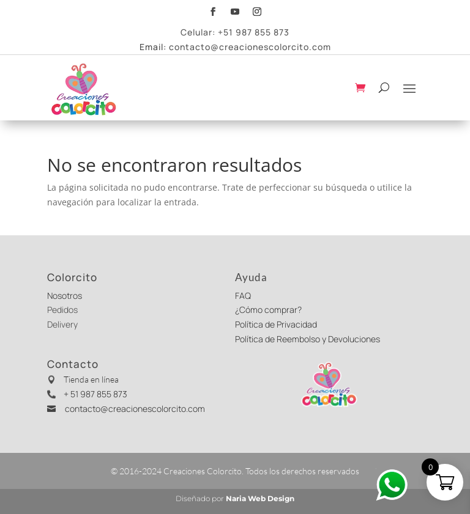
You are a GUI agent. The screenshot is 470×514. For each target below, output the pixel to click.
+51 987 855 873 (253, 32)
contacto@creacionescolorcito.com (250, 47)
